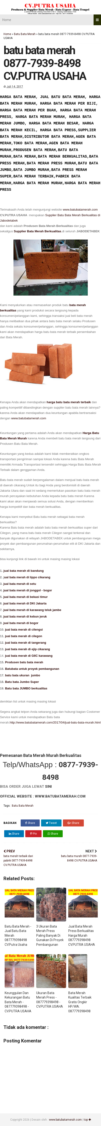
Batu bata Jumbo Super (21, 682)
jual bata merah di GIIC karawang (28, 655)
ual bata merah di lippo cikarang (27, 577)
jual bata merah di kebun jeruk (25, 616)
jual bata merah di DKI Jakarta (25, 603)
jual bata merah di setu (20, 584)
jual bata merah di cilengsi (24, 629)
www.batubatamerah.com (80, 209)
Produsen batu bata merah (24, 662)
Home (6, 20)
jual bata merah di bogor (21, 623)
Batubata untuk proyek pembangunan (32, 669)
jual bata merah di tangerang (25, 642)
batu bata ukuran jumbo (22, 675)
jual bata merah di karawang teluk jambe (32, 610)
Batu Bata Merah (25, 34)
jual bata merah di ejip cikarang (27, 649)
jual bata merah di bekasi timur (25, 597)
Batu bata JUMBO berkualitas (26, 688)
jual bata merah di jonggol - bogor (28, 590)
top (87, 1119)
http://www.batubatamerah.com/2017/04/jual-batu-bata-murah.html (55, 722)
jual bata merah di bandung (23, 570)
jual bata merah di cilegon (23, 636)
